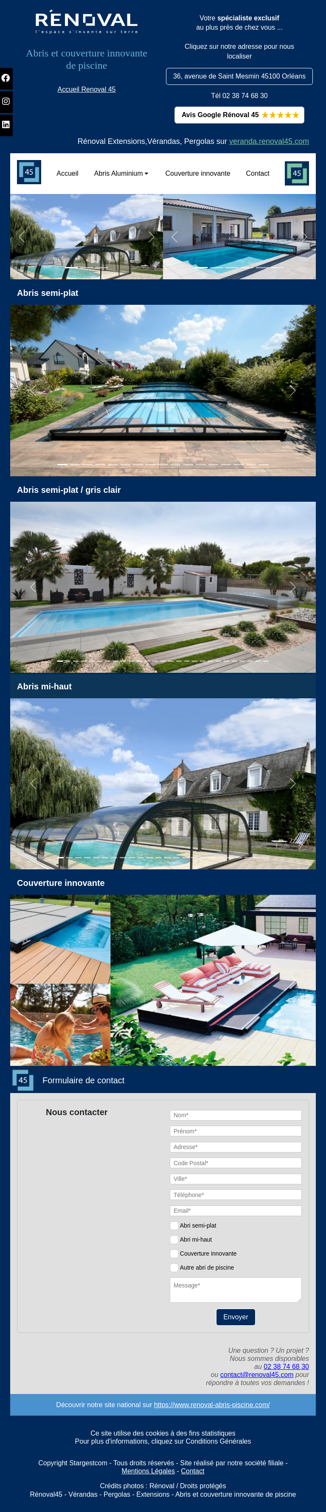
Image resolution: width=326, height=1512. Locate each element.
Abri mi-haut (196, 1239)
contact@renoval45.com (257, 1374)
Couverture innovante (208, 1253)
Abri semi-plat (198, 1225)
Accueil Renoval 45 (87, 89)
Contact (192, 1471)
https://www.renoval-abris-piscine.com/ (212, 1404)
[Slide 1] (71, 268)
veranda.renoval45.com (269, 141)
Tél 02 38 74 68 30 (239, 95)
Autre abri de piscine (207, 1267)
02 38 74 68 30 (286, 1366)
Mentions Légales (148, 1471)
